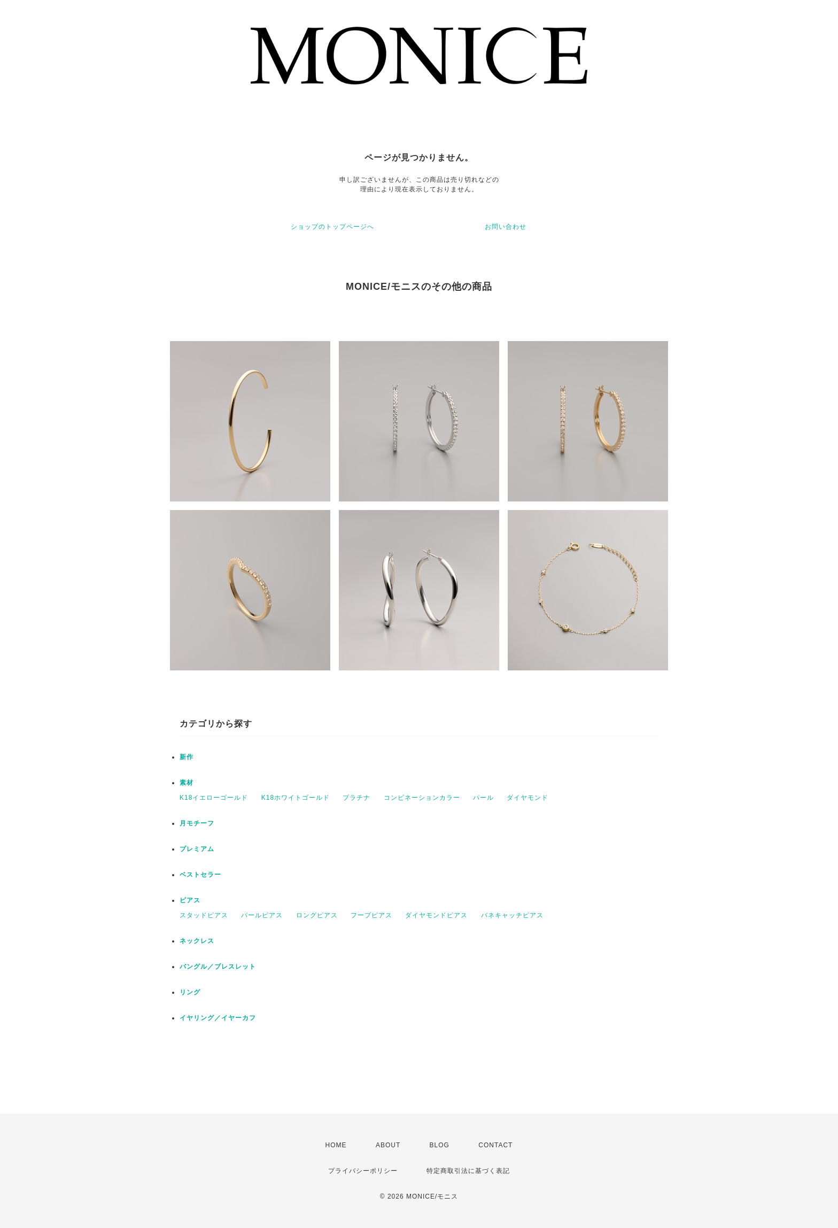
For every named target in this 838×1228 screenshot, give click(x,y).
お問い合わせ (505, 226)
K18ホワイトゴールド (295, 797)
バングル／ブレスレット (218, 966)
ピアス (190, 900)
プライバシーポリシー (363, 1171)
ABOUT (388, 1145)
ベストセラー (200, 874)
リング (190, 992)
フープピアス (371, 915)
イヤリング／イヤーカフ (218, 1018)
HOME (336, 1145)
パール (483, 797)
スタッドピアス (204, 915)
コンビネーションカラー (422, 797)
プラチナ (356, 797)
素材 (186, 782)
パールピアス (262, 915)
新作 (186, 757)
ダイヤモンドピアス (436, 915)
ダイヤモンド (527, 797)
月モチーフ (197, 823)
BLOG (439, 1145)
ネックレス (197, 941)
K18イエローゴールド (214, 797)
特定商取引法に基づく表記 (468, 1171)
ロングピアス (317, 915)
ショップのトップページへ (332, 226)
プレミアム (197, 849)
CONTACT (495, 1145)
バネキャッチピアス (512, 915)
